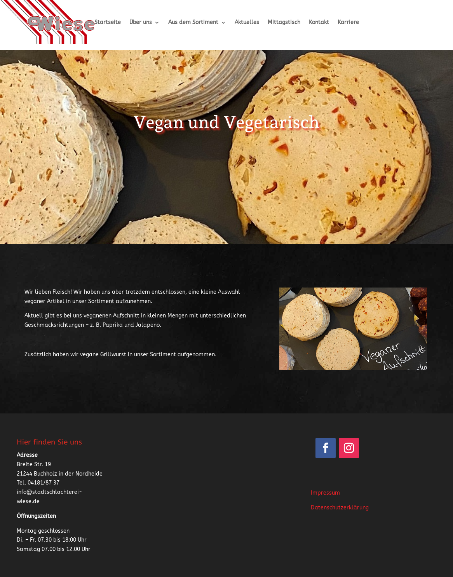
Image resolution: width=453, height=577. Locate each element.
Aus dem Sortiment (193, 23)
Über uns (140, 23)
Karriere (348, 23)
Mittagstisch (284, 23)
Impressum (325, 493)
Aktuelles (247, 23)
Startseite (107, 23)
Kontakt (319, 23)
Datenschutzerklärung (340, 507)
